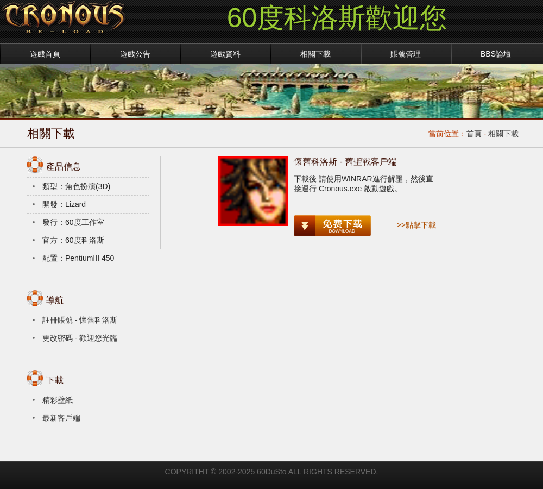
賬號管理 (405, 53)
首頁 (474, 133)
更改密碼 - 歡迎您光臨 (79, 338)
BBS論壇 (496, 53)
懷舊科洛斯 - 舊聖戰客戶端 (345, 161)
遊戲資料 (225, 53)
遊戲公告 (135, 53)
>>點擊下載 (416, 225)
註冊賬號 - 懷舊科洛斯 (79, 320)
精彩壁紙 (57, 400)
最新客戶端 (61, 417)
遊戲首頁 (45, 53)
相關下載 (315, 53)
